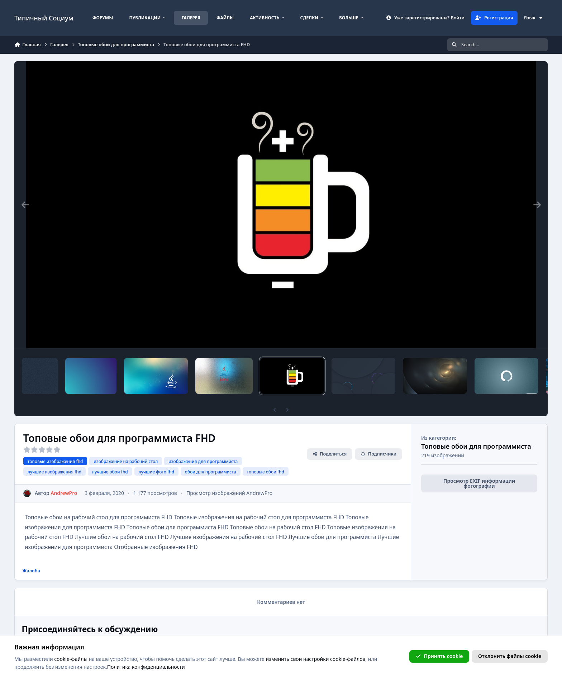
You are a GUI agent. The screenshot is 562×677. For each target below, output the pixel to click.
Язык (533, 18)
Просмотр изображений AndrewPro (229, 493)
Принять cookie (439, 656)
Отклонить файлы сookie (509, 656)
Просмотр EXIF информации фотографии (479, 483)
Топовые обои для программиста (476, 446)
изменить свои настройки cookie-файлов (315, 658)
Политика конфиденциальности (146, 666)
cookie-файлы (70, 658)
